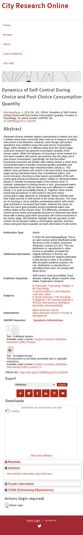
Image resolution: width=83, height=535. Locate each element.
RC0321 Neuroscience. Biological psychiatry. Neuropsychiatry (51, 304)
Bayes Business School (45, 310)
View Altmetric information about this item (29, 473)
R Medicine (39, 299)
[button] (7, 505)
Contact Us (50, 520)
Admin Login (33, 520)
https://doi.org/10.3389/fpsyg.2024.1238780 (44, 372)
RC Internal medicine (59, 299)
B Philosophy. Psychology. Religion (52, 285)
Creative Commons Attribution (49, 339)
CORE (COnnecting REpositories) (29, 490)
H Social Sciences (43, 291)
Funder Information (19, 483)
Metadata (12, 461)
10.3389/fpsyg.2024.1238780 (20, 121)
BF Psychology (41, 288)
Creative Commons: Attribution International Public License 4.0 (37, 365)
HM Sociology (63, 297)
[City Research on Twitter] (39, 526)
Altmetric (12, 468)
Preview (31, 342)
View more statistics (41, 455)
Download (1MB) (16, 342)
